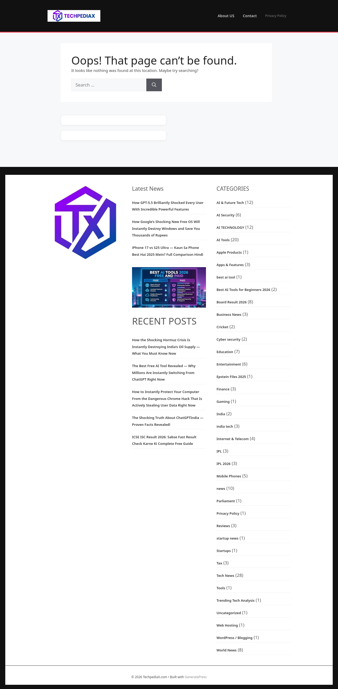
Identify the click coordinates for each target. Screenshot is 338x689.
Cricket (222, 327)
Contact (250, 15)
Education (225, 351)
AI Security (225, 215)
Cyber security (229, 339)
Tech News (225, 575)
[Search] (154, 85)
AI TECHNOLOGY (230, 227)
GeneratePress (195, 677)
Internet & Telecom (233, 438)
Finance (223, 389)
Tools (221, 588)
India (221, 414)
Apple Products (229, 252)
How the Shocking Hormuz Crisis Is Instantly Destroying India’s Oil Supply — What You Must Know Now (166, 346)
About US (226, 15)
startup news (227, 538)
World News (227, 650)
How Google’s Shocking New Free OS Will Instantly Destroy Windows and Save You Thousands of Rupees (166, 228)
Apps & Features (230, 264)
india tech (225, 426)
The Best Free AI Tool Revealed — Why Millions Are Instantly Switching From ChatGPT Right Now (163, 372)
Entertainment (229, 364)
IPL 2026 (224, 463)
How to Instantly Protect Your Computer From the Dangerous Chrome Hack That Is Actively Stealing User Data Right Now (167, 398)
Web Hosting (227, 625)
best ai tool (226, 277)
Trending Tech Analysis (236, 600)
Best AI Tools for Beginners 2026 (243, 289)
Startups (224, 550)
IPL (219, 451)
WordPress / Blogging (234, 637)
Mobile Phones (229, 476)
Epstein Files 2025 (231, 376)
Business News (229, 314)
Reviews (223, 525)
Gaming (223, 401)
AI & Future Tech (230, 202)
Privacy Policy (275, 15)
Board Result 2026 (232, 302)
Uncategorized (229, 612)
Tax (219, 563)
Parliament (226, 501)
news (221, 488)
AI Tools (223, 240)
